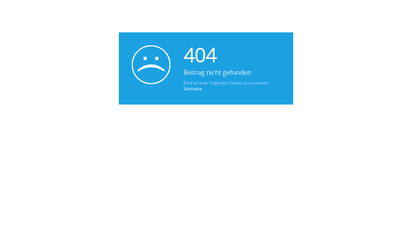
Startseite (192, 89)
